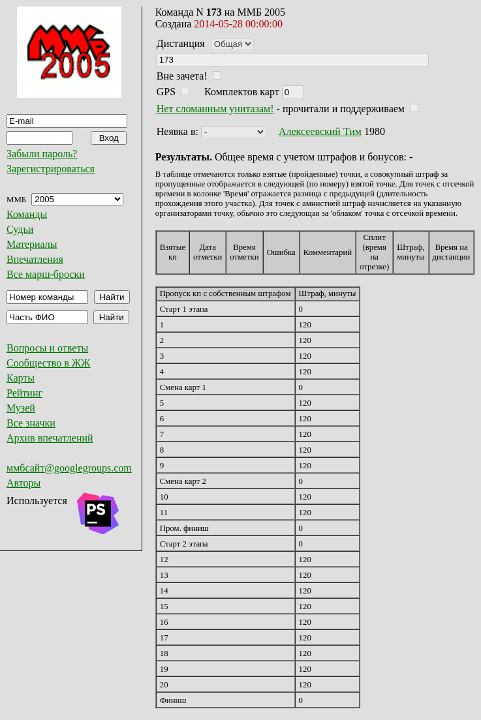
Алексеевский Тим (320, 131)
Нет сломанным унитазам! (215, 108)
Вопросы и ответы (47, 347)
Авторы (23, 482)
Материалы (32, 244)
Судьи (20, 229)
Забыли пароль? (42, 153)
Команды (27, 214)
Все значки (31, 422)
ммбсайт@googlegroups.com (69, 467)
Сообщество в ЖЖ (48, 362)
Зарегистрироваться (51, 168)
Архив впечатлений (50, 437)
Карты (21, 377)
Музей (21, 407)
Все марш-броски (46, 274)
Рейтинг (24, 392)
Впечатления (35, 259)
